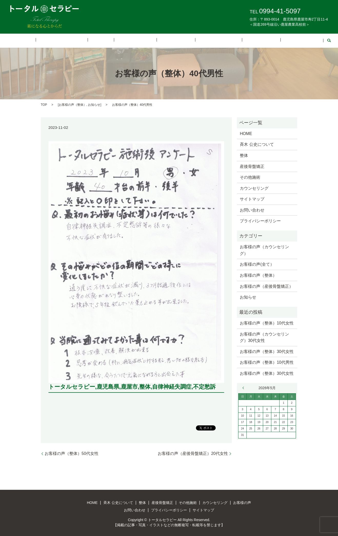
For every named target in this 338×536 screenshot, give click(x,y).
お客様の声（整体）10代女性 (267, 322)
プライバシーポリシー (260, 220)
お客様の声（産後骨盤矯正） (266, 286)
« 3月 (244, 387)
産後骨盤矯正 (139, 40)
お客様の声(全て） (257, 264)
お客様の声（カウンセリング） (264, 249)
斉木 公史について (82, 40)
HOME (49, 40)
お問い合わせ (273, 40)
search (296, 40)
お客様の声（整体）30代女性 (267, 351)
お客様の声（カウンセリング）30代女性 (264, 336)
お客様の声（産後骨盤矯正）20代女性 (193, 453)
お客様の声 (240, 40)
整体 (113, 40)
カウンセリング (206, 40)
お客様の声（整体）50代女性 (71, 453)
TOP (44, 104)
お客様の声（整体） (72, 104)
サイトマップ (252, 199)
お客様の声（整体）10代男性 (267, 362)
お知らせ (94, 104)
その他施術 (171, 40)
